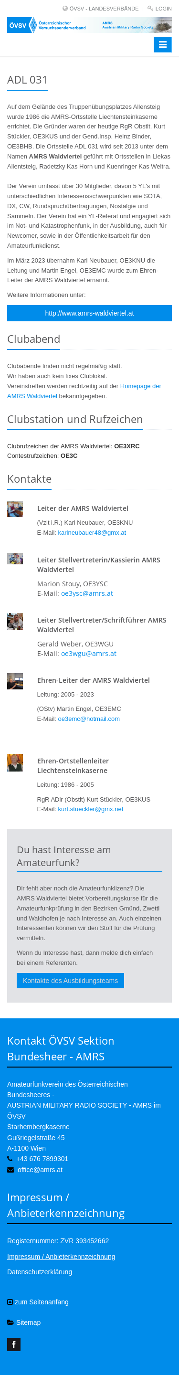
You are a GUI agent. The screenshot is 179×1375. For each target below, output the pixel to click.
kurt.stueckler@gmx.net (91, 809)
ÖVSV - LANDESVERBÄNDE (104, 8)
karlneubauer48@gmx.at (92, 532)
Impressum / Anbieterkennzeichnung (61, 1256)
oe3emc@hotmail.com (89, 718)
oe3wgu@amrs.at (88, 653)
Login (164, 8)
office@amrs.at (40, 1170)
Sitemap (24, 1322)
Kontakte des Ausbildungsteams (70, 980)
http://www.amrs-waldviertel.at (89, 313)
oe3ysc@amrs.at (87, 593)
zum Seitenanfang (38, 1302)
